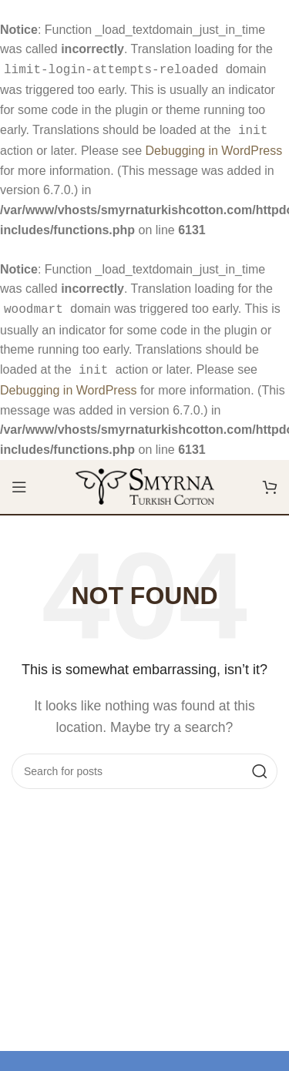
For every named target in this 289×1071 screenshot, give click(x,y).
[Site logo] (145, 479)
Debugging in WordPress (214, 147)
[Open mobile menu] (19, 480)
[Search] (144, 765)
